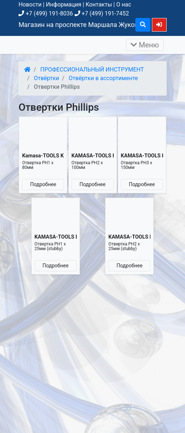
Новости (29, 4)
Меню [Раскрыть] (145, 45)
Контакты (99, 4)
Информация (63, 4)
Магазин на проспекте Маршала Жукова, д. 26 (88, 24)
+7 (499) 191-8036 (45, 13)
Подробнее (43, 184)
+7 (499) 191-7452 (102, 13)
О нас (123, 4)
